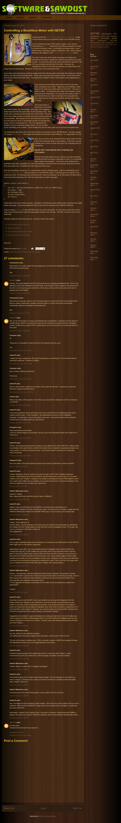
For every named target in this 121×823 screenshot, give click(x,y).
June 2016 (94, 60)
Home (9, 18)
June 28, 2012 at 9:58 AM (19, 626)
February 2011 (93, 203)
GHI (13, 134)
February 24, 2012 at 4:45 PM (20, 438)
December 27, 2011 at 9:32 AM (21, 379)
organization (102, 40)
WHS (110, 44)
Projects (20, 18)
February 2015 (93, 74)
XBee (92, 40)
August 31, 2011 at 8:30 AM (19, 331)
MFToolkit (113, 40)
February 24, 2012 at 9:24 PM (20, 456)
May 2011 (94, 196)
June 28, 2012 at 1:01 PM (19, 685)
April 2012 (94, 153)
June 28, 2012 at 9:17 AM (19, 566)
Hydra (92, 44)
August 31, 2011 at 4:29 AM (19, 276)
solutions (106, 47)
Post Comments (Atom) (48, 816)
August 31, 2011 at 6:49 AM (19, 293)
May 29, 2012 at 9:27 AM (18, 486)
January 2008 (93, 246)
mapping (100, 47)
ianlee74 (13, 280)
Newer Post (9, 808)
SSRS (106, 44)
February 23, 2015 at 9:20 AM (20, 735)
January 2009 (93, 240)
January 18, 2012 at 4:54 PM (20, 405)
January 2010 (93, 209)
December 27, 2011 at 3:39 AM (21, 350)
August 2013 (95, 97)
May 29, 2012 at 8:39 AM (18, 466)
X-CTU (115, 44)
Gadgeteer (94, 38)
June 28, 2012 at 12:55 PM (19, 669)
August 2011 (95, 190)
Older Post (77, 808)
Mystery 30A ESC (14, 228)
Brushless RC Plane (17, 732)
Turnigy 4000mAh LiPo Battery (19, 235)
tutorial (37, 252)
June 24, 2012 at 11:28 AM (19, 515)
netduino (19, 210)
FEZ (103, 36)
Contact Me (47, 18)
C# (116, 42)
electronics (13, 252)
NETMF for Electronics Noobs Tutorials (60, 37)
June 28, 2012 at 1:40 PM (19, 718)
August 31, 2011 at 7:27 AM (19, 313)
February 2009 (93, 234)
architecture (93, 47)
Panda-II (19, 134)
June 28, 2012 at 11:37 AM (19, 659)
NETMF (46, 46)
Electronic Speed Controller (63, 53)
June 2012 (94, 140)
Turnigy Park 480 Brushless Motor (20, 231)
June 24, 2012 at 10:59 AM (19, 499)
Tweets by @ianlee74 (98, 25)
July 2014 (94, 85)
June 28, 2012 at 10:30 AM (19, 646)
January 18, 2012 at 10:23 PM (20, 423)
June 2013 (94, 103)
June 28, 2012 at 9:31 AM (19, 592)
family (103, 42)
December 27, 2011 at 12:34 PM (21, 392)
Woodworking (95, 42)
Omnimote (97, 44)
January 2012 (93, 160)
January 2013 (93, 110)
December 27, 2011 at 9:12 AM (21, 364)
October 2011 (93, 178)
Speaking (33, 18)
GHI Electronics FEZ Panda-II (18, 225)
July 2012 (94, 134)
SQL (102, 44)
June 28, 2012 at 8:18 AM (19, 534)
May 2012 (94, 146)
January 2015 (93, 80)
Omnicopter (105, 38)
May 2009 (94, 227)
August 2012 (95, 128)
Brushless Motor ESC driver (14, 173)
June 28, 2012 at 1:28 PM (19, 696)
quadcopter (110, 42)
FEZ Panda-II (23, 252)
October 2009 (93, 221)
